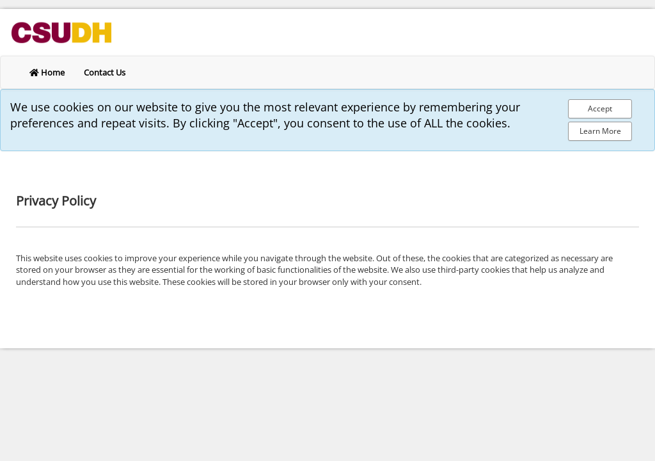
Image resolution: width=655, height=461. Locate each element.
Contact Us (104, 72)
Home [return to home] (47, 72)
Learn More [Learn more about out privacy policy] (600, 130)
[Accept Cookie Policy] (600, 108)
